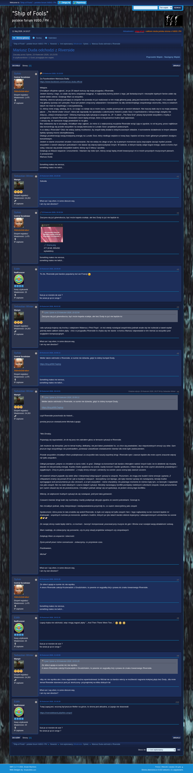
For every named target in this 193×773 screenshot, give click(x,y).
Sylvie (85, 44)
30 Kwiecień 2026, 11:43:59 (50, 655)
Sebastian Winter (23, 176)
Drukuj (176, 66)
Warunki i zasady (168, 767)
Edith (17, 268)
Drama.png (50, 245)
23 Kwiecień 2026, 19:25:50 (50, 176)
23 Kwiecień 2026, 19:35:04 (50, 269)
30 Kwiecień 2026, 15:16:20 (50, 701)
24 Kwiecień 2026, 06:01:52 (50, 306)
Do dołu (16, 66)
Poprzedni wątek (154, 57)
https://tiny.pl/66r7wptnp (50, 364)
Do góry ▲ (179, 767)
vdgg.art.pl (139, 31)
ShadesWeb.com (30, 770)
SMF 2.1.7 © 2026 (16, 767)
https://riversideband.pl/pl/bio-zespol (56, 713)
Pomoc (157, 767)
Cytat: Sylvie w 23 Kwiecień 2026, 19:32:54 (61, 313)
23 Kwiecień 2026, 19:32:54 (52, 212)
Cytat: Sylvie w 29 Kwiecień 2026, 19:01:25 (61, 661)
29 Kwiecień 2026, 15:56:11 (50, 353)
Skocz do (142, 750)
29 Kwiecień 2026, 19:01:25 (50, 579)
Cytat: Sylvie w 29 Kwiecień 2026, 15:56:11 (61, 398)
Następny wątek (172, 57)
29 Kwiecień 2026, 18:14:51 (50, 391)
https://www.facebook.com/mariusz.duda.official (61, 82)
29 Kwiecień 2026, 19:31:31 (50, 617)
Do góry (16, 738)
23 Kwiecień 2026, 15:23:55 (52, 73)
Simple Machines (30, 767)
